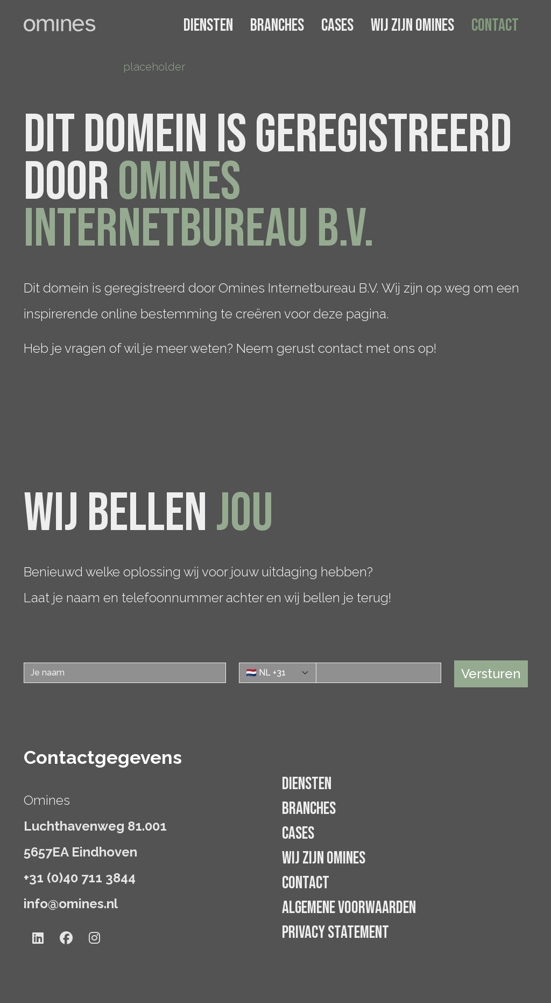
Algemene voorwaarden (349, 907)
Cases (337, 25)
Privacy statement (335, 932)
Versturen (491, 673)
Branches (277, 25)
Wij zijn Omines (412, 25)
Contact (495, 25)
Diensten (208, 25)
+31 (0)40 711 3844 (80, 878)
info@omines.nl (71, 903)
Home (39, 66)
